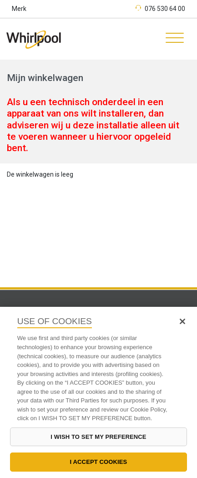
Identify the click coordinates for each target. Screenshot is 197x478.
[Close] (182, 321)
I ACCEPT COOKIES (98, 461)
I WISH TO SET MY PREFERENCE (98, 436)
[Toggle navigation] (171, 39)
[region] (98, 392)
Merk (19, 8)
